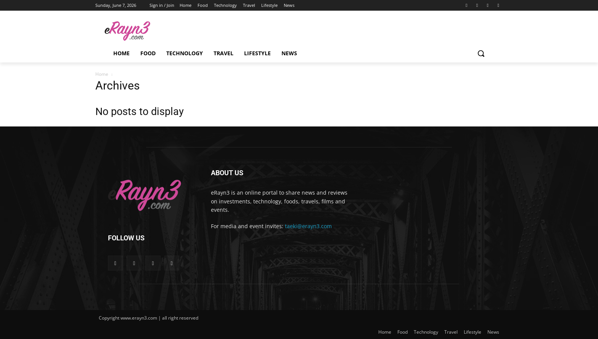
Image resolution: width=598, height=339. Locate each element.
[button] (481, 53)
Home (101, 74)
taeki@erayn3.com (308, 226)
